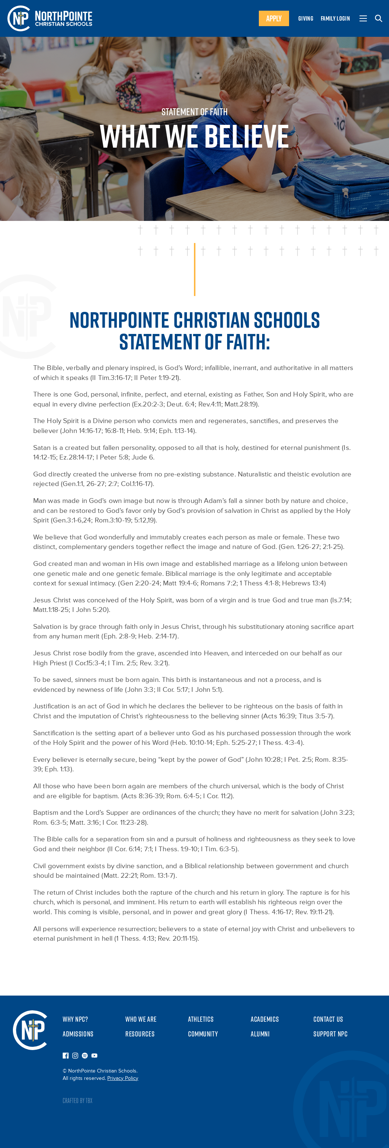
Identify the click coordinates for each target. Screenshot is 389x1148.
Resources (139, 1034)
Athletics (200, 1019)
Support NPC (330, 1034)
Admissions (78, 1034)
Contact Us (328, 1019)
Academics (265, 1019)
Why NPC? (75, 1019)
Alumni (260, 1034)
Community (203, 1034)
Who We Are (141, 1019)
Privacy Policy (122, 1078)
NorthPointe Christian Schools (30, 1030)
